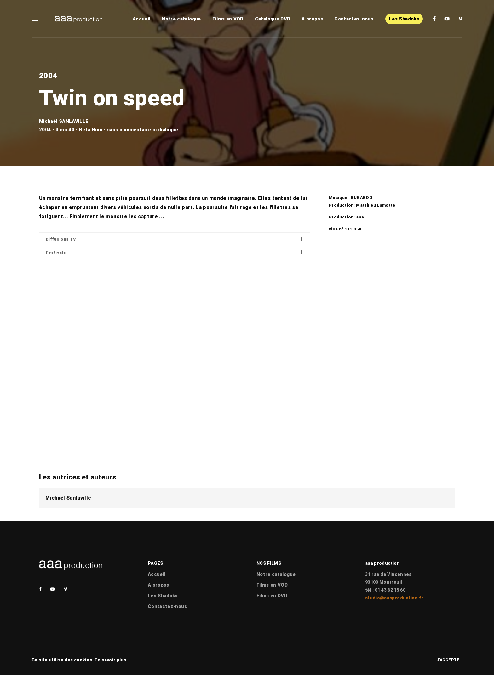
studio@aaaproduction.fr (394, 597)
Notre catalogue (181, 19)
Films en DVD (271, 595)
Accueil (141, 19)
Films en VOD (228, 19)
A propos (312, 19)
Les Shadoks (404, 19)
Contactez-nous (353, 19)
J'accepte (448, 660)
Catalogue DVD (272, 19)
